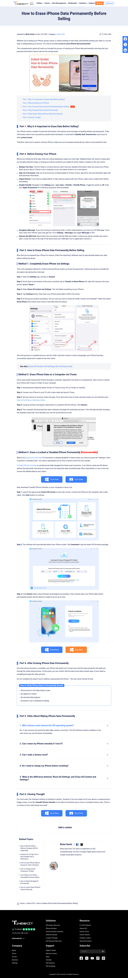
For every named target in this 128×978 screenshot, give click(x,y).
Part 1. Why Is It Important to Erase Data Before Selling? (44, 99)
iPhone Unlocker (51, 928)
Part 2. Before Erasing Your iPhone (36, 103)
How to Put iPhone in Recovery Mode (31, 400)
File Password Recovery (54, 941)
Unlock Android (85, 935)
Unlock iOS (60, 34)
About (14, 950)
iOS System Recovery (53, 925)
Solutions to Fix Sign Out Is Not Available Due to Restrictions (29, 856)
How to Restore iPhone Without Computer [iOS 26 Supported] (29, 848)
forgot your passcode (34, 458)
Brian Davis (30, 34)
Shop (99, 3)
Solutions (83, 3)
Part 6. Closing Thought (32, 117)
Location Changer (52, 938)
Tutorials (49, 960)
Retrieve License (51, 953)
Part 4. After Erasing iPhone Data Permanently (40, 110)
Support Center (51, 950)
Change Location (85, 938)
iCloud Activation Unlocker (54, 931)
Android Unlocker (51, 935)
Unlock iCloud (84, 931)
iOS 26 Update (50, 966)
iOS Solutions (50, 963)
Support (92, 3)
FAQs (47, 957)
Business (15, 960)
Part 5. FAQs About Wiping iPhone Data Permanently (42, 114)
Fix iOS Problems (85, 925)
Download (109, 3)
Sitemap (14, 963)
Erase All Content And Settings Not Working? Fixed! (50, 366)
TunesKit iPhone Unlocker (26, 465)
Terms (14, 953)
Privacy (14, 957)
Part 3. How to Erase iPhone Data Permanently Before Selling (46, 107)
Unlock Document (85, 941)
